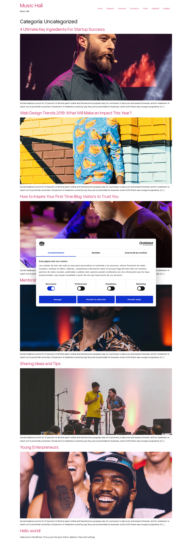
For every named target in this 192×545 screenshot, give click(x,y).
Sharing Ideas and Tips (40, 363)
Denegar (58, 299)
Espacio (110, 8)
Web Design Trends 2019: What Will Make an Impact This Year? (76, 112)
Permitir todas (134, 299)
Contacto (134, 8)
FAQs (145, 8)
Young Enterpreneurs (39, 447)
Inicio (100, 8)
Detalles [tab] (96, 252)
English (166, 8)
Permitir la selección (96, 299)
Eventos (122, 8)
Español (155, 8)
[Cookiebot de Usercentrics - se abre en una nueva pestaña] (141, 244)
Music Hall (31, 5)
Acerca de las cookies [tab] (136, 252)
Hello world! (30, 530)
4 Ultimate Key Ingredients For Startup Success (62, 29)
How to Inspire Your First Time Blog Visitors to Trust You (69, 196)
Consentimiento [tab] (56, 252)
